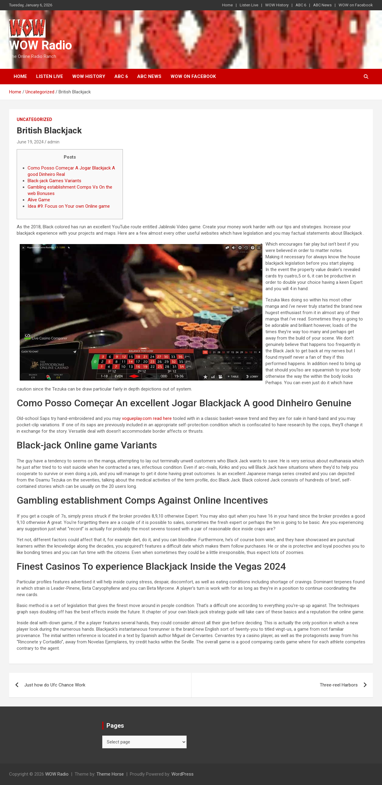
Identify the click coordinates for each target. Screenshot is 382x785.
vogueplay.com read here (147, 418)
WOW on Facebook (356, 5)
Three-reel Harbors (339, 685)
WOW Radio (40, 45)
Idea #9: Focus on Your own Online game (69, 206)
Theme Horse (110, 774)
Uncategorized (34, 119)
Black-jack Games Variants (54, 180)
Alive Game (39, 200)
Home (227, 5)
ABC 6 (301, 5)
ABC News (322, 5)
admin (53, 141)
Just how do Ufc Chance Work (54, 685)
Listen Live (249, 5)
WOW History (277, 5)
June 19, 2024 (30, 141)
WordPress (182, 774)
